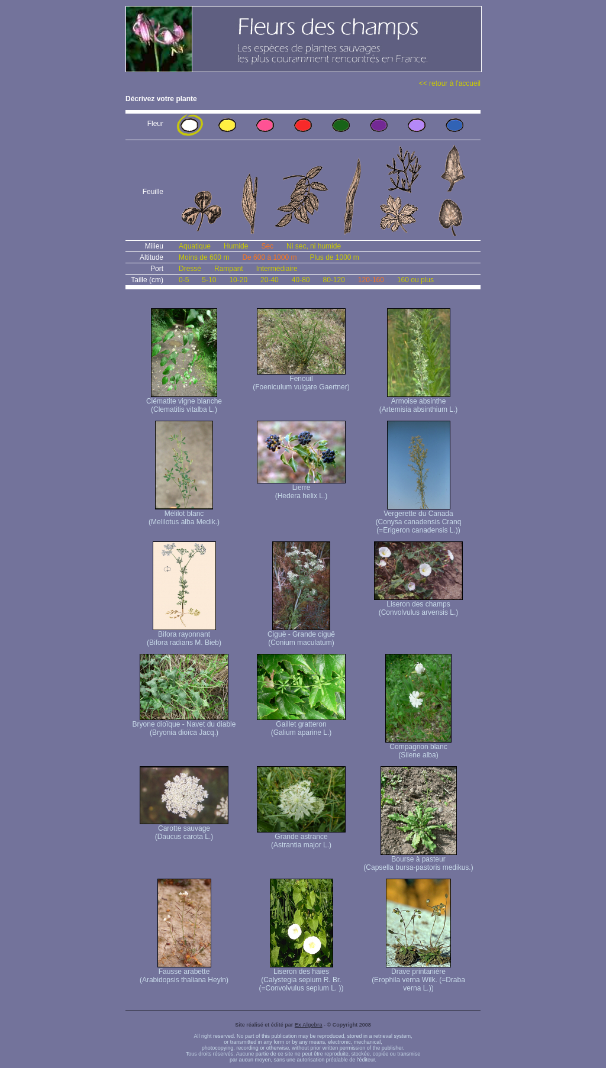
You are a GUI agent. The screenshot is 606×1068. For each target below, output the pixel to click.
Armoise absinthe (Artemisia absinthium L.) (418, 402)
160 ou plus (415, 280)
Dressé (190, 268)
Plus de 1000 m (334, 257)
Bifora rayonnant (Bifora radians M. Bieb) (184, 635)
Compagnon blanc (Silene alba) (418, 747)
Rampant (228, 268)
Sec (267, 246)
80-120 (333, 280)
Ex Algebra (309, 1025)
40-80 (301, 280)
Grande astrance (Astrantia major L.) (301, 837)
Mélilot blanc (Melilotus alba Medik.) (184, 514)
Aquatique (195, 246)
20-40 (269, 280)
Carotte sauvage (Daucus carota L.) (184, 829)
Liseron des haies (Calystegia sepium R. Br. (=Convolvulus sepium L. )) (301, 976)
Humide (236, 246)
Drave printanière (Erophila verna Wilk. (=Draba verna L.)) (418, 976)
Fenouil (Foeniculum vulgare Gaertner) (301, 379)
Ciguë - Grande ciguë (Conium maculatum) (301, 635)
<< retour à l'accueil (450, 83)
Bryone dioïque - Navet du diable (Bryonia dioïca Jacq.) (184, 725)
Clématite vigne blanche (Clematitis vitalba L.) (184, 402)
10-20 (238, 280)
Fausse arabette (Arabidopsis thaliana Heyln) (184, 972)
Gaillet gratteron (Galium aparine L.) (301, 725)
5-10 (209, 280)
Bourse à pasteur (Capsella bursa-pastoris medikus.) (418, 860)
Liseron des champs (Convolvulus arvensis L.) (418, 605)
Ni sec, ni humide (313, 246)
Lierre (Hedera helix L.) (301, 488)
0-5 (184, 280)
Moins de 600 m (204, 257)
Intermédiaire (277, 268)
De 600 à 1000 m (269, 257)
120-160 (371, 280)
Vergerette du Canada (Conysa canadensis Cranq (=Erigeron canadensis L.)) (419, 518)
